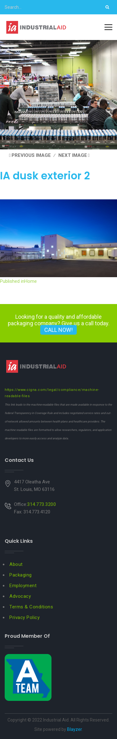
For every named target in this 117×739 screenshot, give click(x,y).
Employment (23, 585)
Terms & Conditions (31, 607)
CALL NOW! (58, 330)
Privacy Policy (24, 617)
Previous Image (31, 155)
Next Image (72, 155)
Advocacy (20, 596)
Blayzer (74, 729)
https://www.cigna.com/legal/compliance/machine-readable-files (52, 393)
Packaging (20, 575)
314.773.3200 (41, 504)
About (16, 564)
